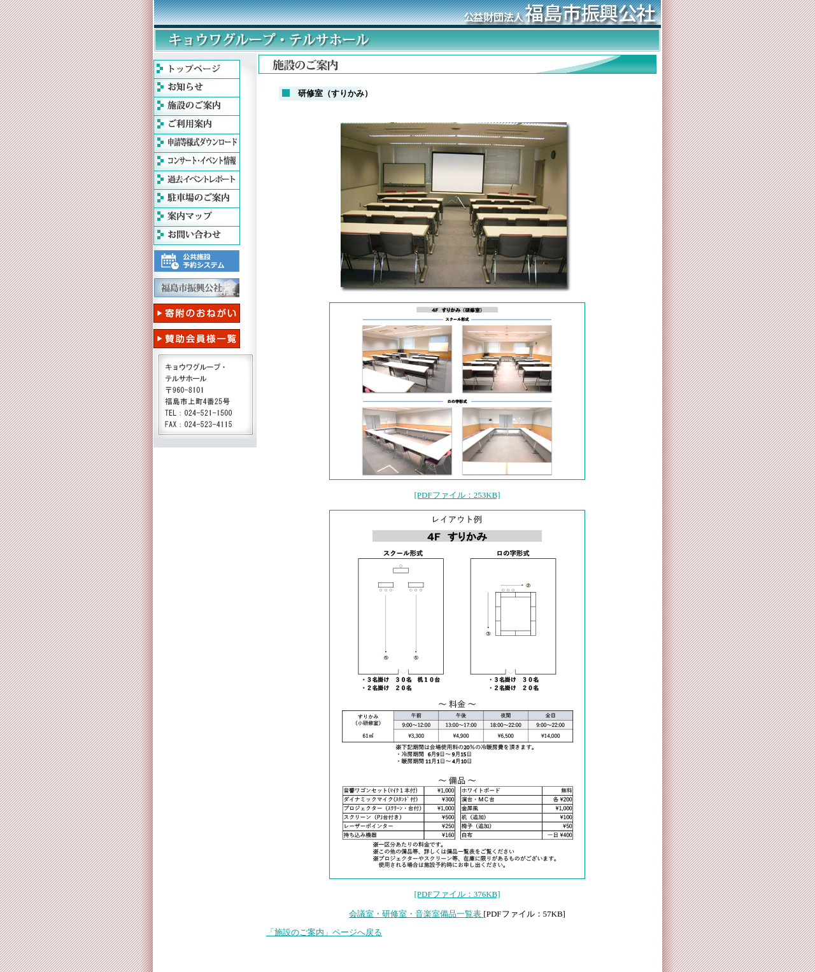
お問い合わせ (196, 235)
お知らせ (196, 87)
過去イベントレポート (196, 180)
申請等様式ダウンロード (196, 143)
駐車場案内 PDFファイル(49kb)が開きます (196, 198)
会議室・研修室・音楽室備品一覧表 (416, 914)
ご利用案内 (196, 124)
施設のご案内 (196, 106)
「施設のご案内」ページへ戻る (324, 932)
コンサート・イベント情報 (196, 161)
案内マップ (196, 217)
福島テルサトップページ (196, 69)
